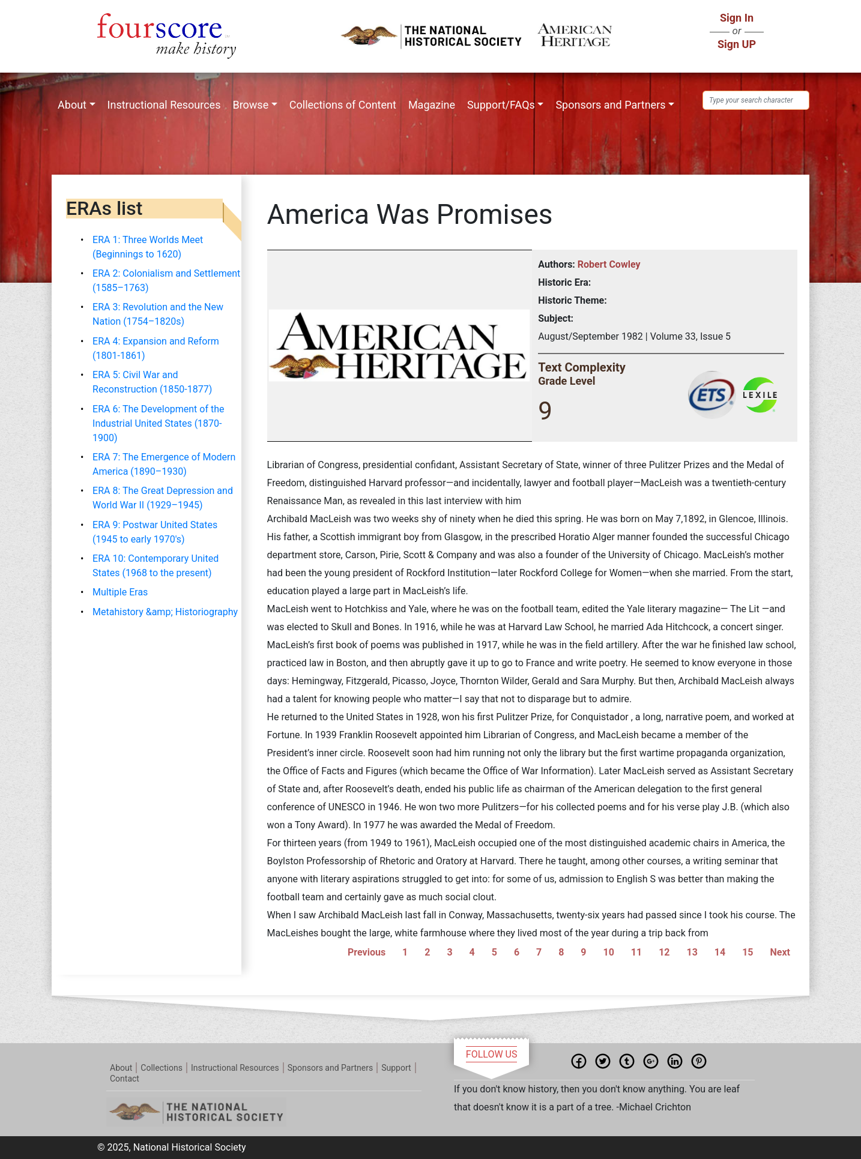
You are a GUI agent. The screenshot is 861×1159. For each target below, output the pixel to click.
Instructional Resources (164, 104)
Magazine (431, 104)
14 (719, 952)
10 (608, 952)
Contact (124, 1078)
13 (691, 952)
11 (636, 952)
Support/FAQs (501, 104)
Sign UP (737, 44)
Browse (250, 104)
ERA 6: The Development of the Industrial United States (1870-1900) (158, 423)
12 (664, 952)
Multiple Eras (120, 592)
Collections (161, 1068)
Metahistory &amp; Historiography (165, 612)
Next (780, 952)
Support (396, 1068)
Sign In (737, 17)
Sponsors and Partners (610, 104)
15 (747, 952)
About (72, 104)
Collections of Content (342, 104)
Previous (366, 952)
